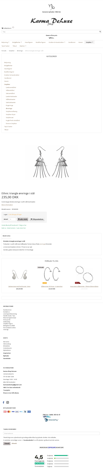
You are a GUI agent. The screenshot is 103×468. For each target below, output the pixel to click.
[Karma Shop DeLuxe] (51, 20)
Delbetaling (6, 322)
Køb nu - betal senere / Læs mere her (14, 228)
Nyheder (6, 356)
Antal (6, 219)
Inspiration (7, 353)
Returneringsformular (9, 318)
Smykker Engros (8, 323)
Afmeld (14, 443)
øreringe (42, 244)
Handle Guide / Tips (9, 316)
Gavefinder (7, 358)
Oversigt (5, 329)
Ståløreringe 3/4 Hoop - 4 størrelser (52, 286)
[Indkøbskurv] (8, 28)
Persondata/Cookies (9, 327)
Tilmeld (6, 443)
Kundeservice (7, 310)
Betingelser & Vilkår (9, 325)
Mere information (7, 205)
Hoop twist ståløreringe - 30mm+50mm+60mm (84, 286)
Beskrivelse (6, 236)
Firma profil (6, 320)
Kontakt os (6, 312)
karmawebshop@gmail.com (12, 385)
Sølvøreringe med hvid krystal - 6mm (19, 286)
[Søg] (100, 32)
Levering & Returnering (10, 314)
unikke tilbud (32, 437)
